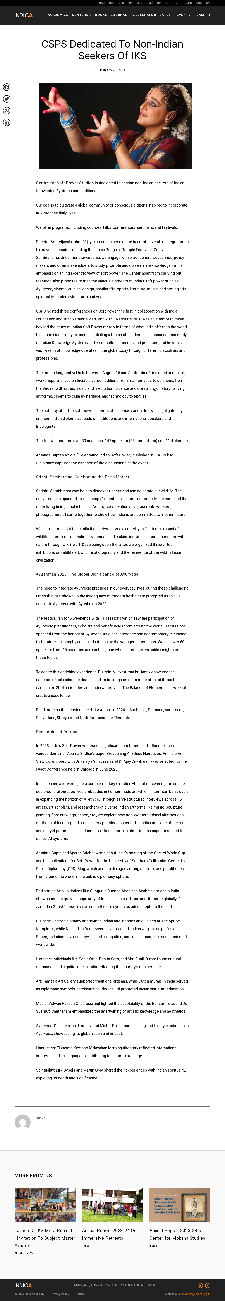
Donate (80, 1294)
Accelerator (150, 14)
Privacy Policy (60, 1294)
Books (113, 14)
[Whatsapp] (6, 110)
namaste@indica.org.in (195, 1294)
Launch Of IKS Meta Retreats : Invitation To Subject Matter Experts (45, 1238)
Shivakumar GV (24, 1253)
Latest (170, 14)
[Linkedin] (6, 122)
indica (41, 1117)
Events (186, 14)
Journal (129, 14)
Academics (74, 14)
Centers (95, 14)
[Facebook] (6, 87)
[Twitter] (6, 99)
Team (199, 14)
